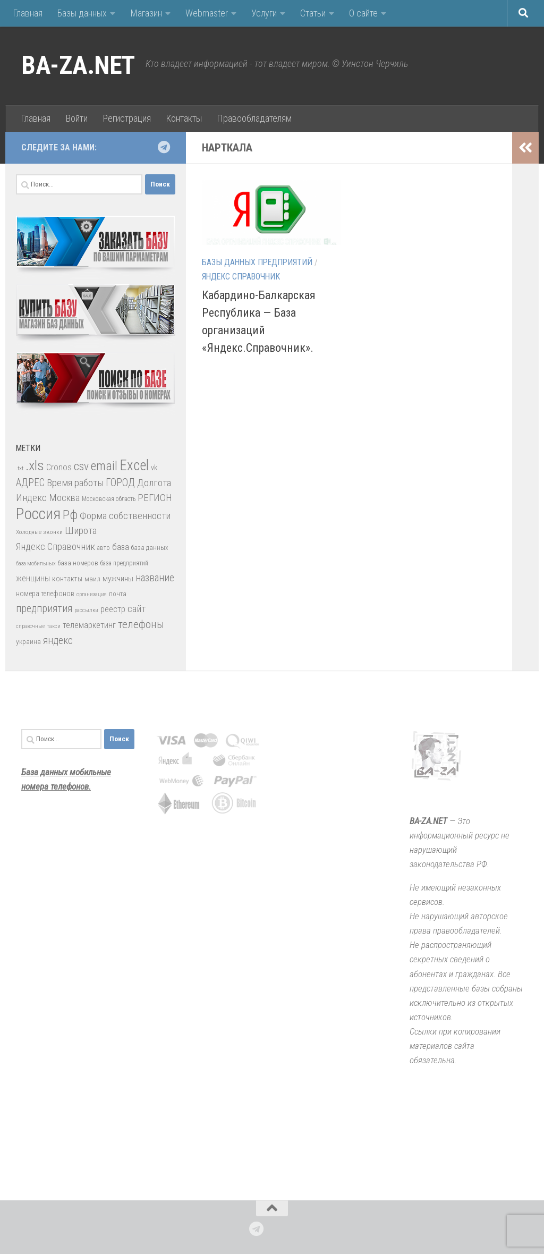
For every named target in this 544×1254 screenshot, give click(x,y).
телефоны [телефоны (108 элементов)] (141, 624)
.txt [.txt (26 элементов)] (19, 468)
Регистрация (127, 118)
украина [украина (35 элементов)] (28, 641)
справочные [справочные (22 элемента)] (30, 626)
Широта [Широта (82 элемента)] (81, 530)
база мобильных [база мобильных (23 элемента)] (36, 563)
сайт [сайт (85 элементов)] (137, 609)
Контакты (184, 118)
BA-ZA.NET (78, 65)
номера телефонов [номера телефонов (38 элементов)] (45, 593)
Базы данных (82, 13)
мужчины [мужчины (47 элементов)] (118, 578)
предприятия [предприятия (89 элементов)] (44, 609)
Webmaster (206, 13)
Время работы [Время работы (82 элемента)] (75, 483)
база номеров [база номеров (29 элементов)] (78, 563)
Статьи (313, 13)
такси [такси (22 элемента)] (54, 626)
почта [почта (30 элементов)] (117, 594)
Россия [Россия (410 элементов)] (38, 514)
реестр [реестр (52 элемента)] (112, 609)
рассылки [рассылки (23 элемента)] (86, 610)
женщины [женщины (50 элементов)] (33, 578)
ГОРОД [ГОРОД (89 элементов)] (120, 483)
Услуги (264, 13)
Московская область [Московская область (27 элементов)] (108, 499)
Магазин (146, 13)
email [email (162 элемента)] (104, 466)
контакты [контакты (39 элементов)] (67, 578)
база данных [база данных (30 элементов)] (149, 548)
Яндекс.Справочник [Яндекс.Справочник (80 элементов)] (55, 546)
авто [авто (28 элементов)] (103, 548)
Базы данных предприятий (257, 262)
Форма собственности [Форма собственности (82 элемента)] (125, 516)
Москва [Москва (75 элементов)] (64, 497)
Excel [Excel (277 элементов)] (134, 465)
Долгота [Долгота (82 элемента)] (154, 483)
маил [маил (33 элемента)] (92, 579)
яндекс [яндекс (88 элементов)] (58, 640)
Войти (76, 118)
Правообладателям (254, 118)
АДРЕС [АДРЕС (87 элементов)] (30, 483)
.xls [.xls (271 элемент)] (35, 465)
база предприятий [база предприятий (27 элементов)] (124, 563)
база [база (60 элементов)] (120, 546)
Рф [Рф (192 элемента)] (70, 514)
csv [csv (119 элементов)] (81, 466)
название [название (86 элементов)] (154, 578)
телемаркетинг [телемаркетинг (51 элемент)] (89, 625)
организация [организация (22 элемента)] (91, 594)
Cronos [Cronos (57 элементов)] (59, 467)
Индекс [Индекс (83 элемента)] (31, 498)
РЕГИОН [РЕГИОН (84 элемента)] (155, 498)
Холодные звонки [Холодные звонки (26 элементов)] (39, 532)
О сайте (363, 13)
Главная (27, 13)
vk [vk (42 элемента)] (154, 467)
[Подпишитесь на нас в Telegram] (163, 147)
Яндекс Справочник (241, 277)
